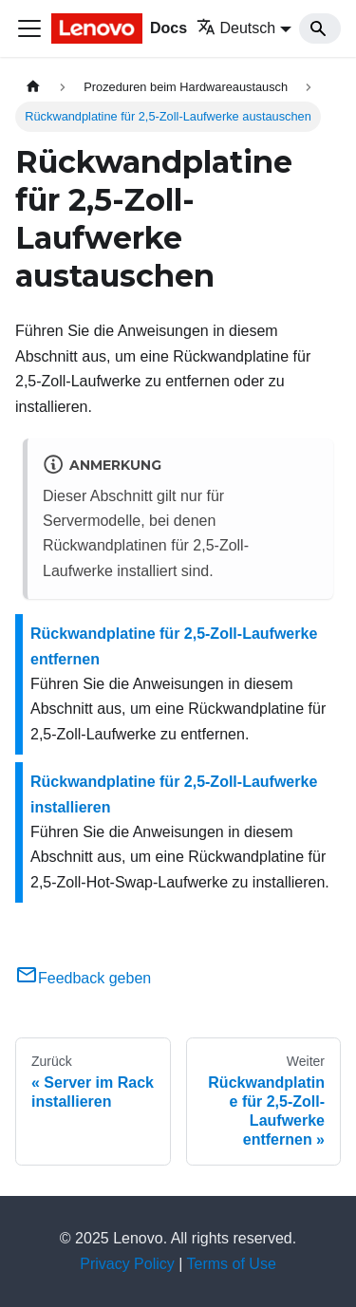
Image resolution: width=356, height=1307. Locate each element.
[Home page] (33, 87)
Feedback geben (83, 978)
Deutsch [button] (236, 28)
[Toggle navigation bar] (29, 28)
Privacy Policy (127, 1264)
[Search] (320, 28)
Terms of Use (231, 1264)
